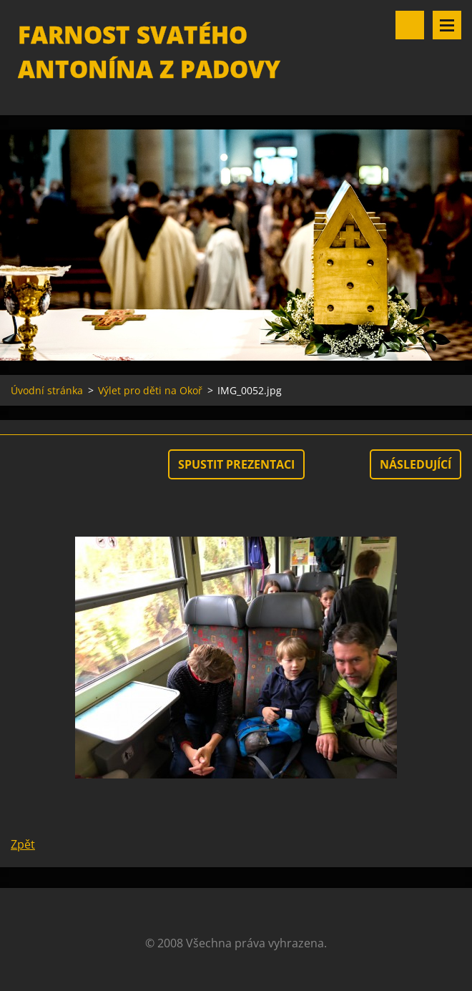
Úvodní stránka (47, 390)
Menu (447, 25)
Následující (415, 464)
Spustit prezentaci (236, 464)
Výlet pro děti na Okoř (150, 390)
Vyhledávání (409, 25)
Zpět (23, 844)
